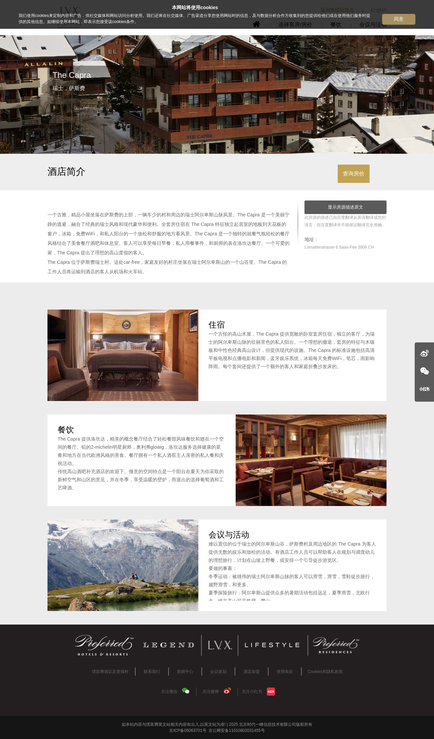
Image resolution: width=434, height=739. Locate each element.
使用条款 (285, 671)
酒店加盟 (251, 671)
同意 (398, 19)
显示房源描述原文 (345, 207)
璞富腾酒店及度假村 (110, 671)
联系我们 (152, 671)
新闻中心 (185, 671)
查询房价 (353, 173)
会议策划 (218, 671)
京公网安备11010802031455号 (236, 730)
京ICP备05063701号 (187, 730)
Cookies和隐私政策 (325, 671)
